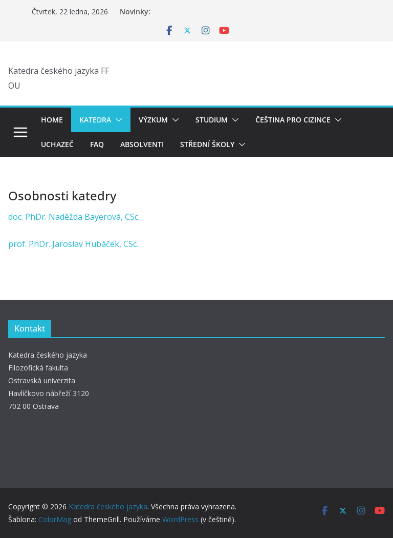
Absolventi (142, 144)
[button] (116, 120)
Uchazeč (57, 144)
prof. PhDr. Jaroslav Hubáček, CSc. (73, 244)
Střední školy (207, 144)
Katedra (95, 120)
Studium (211, 120)
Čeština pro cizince (293, 120)
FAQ (97, 144)
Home (52, 120)
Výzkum (153, 120)
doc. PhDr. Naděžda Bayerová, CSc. (74, 216)
